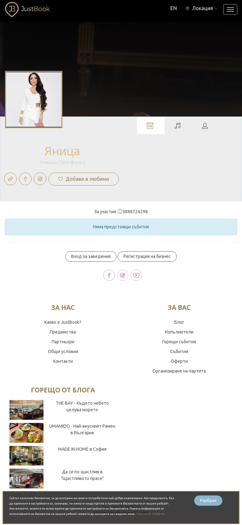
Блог (179, 322)
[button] (201, 8)
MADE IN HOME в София (82, 449)
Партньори (63, 341)
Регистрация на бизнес (147, 256)
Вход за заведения (91, 256)
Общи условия (63, 351)
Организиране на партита (179, 371)
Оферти (179, 361)
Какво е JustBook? (62, 322)
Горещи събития (179, 341)
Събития (179, 351)
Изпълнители (179, 331)
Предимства (63, 331)
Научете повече (151, 514)
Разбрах (208, 500)
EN (173, 8)
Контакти (63, 361)
